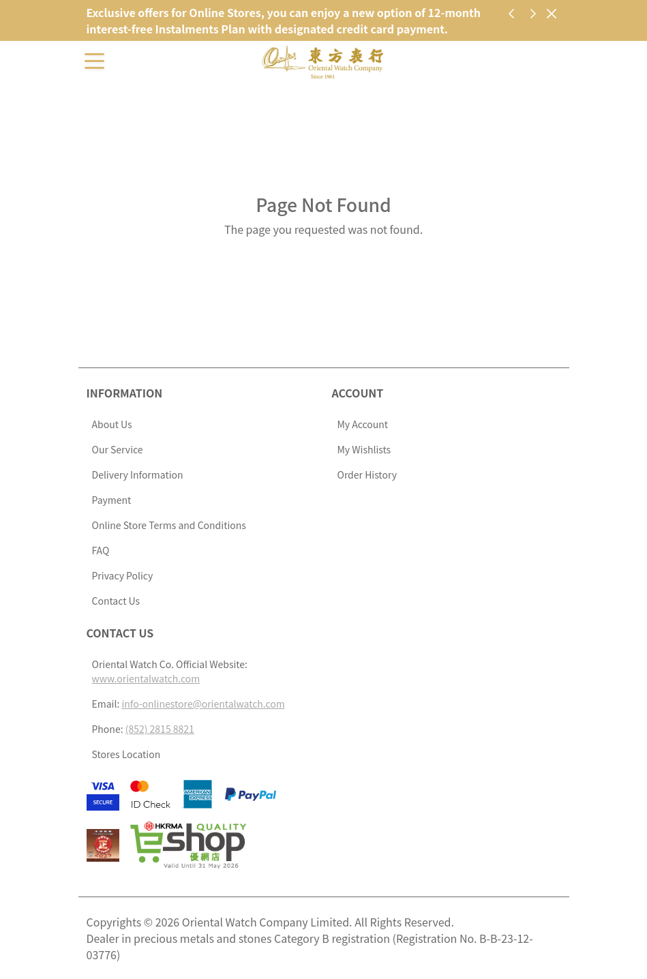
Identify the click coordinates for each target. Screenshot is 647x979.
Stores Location (126, 754)
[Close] (552, 13)
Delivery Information (137, 474)
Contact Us (116, 600)
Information (125, 393)
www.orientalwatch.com (146, 678)
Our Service (117, 449)
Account (358, 393)
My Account (363, 424)
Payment (112, 500)
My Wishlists (364, 449)
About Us (112, 424)
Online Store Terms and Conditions (169, 525)
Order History (367, 474)
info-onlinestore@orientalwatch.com (202, 703)
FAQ (101, 550)
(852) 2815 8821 (159, 729)
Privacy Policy (122, 575)
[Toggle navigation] (94, 60)
